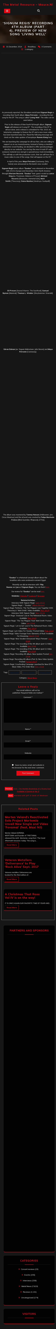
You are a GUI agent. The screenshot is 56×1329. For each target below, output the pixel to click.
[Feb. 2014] (31, 628)
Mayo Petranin (29, 672)
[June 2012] (40, 603)
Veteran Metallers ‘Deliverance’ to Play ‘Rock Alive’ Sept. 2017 (22, 863)
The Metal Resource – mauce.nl (28, 4)
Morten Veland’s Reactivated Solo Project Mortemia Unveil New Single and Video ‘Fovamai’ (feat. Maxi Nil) (26, 822)
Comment (28, 697)
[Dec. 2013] (32, 618)
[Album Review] (38, 605)
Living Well (14, 672)
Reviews (26, 1292)
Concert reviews (28, 1269)
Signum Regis (45, 672)
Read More (12, 845)
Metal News (32, 678)
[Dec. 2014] (39, 667)
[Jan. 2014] (30, 623)
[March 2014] (33, 636)
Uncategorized (27, 1297)
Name (28, 729)
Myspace (40, 596)
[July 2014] (31, 646)
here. (48, 587)
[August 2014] (31, 662)
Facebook (32, 596)
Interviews (27, 1280)
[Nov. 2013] (44, 610)
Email (28, 741)
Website (23, 596)
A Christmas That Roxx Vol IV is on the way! (22, 895)
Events (27, 1275)
